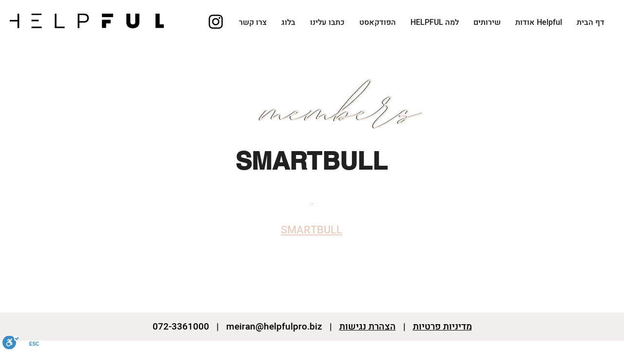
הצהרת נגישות (367, 326)
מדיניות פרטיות (442, 326)
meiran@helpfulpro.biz (274, 326)
